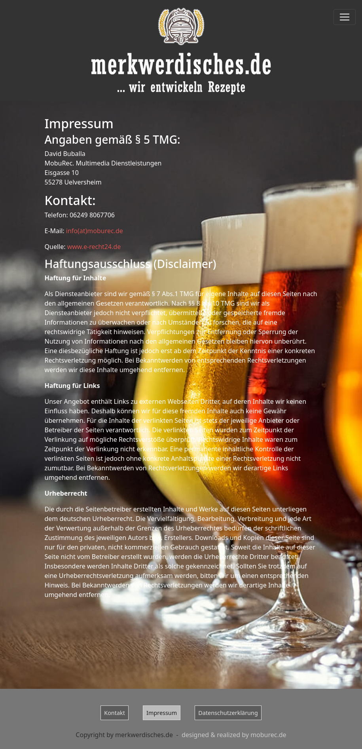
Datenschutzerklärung (228, 713)
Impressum (161, 713)
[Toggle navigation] (345, 17)
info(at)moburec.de (94, 230)
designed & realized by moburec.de (234, 734)
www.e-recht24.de (94, 246)
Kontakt (114, 713)
